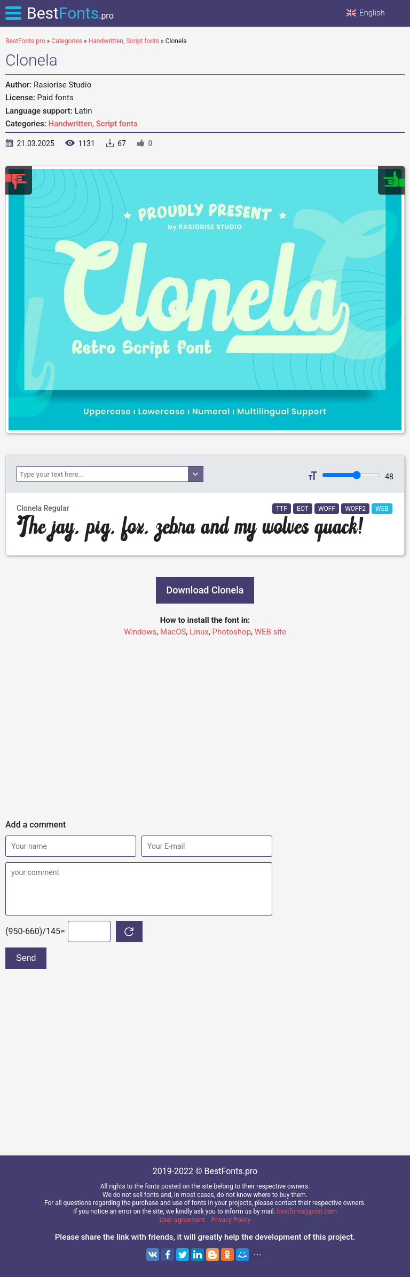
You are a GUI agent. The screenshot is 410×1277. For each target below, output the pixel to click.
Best (70, 13)
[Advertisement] (205, 723)
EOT (303, 508)
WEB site (270, 632)
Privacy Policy (230, 1220)
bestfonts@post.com (307, 1211)
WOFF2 (355, 508)
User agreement (182, 1220)
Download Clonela (205, 590)
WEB (382, 508)
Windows (140, 632)
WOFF (326, 508)
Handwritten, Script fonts (93, 123)
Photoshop (231, 632)
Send (26, 957)
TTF (281, 508)
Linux (199, 632)
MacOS (173, 632)
